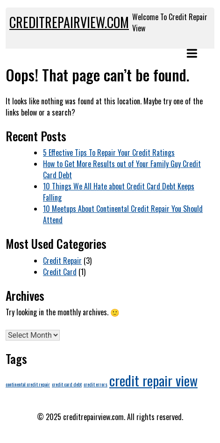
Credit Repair (62, 260)
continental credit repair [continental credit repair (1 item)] (28, 384)
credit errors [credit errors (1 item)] (95, 384)
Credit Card (60, 271)
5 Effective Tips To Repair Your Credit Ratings (109, 152)
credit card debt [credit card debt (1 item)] (67, 384)
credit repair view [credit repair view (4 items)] (153, 380)
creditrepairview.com (69, 22)
